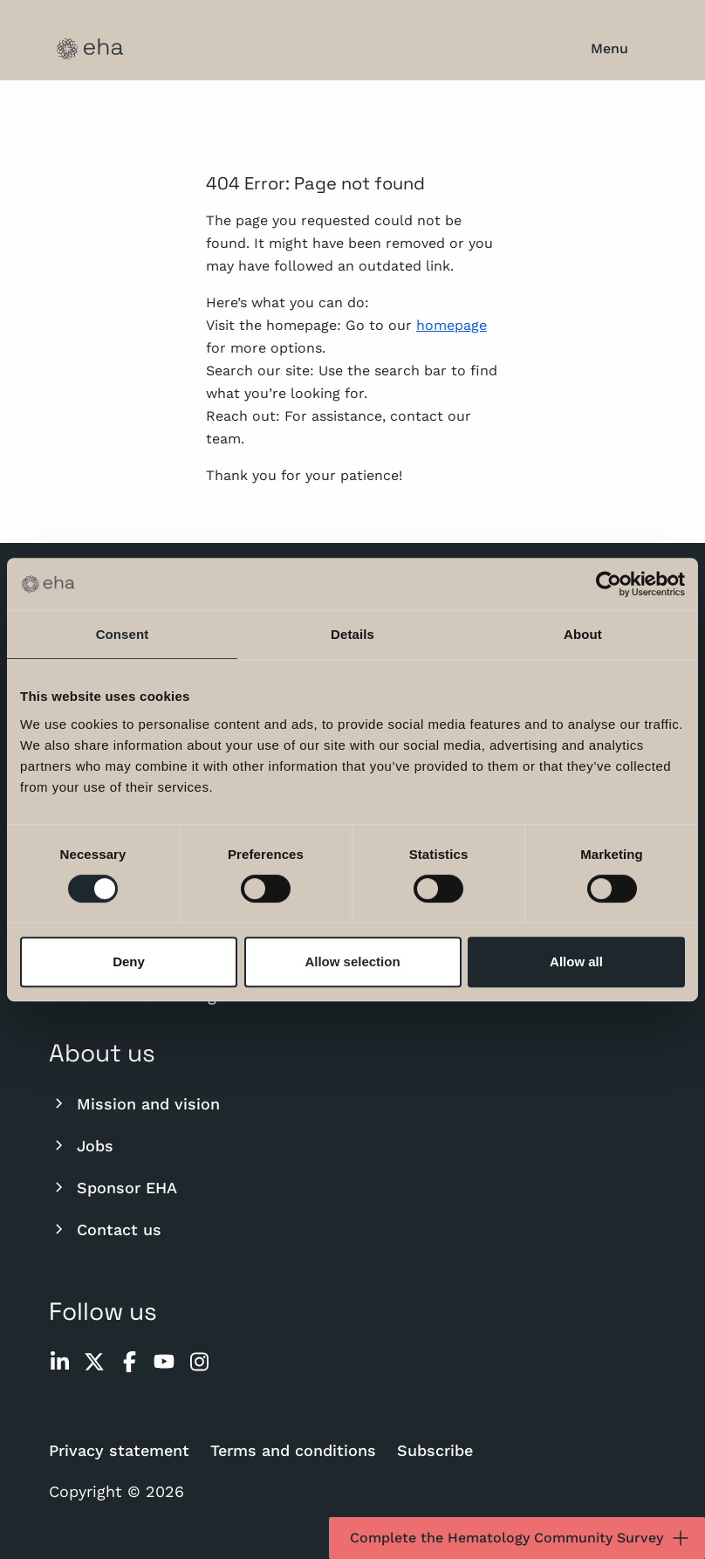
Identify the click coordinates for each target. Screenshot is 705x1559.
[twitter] (94, 1362)
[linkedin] (59, 1362)
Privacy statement (119, 1450)
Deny (129, 961)
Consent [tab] (122, 634)
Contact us (105, 1229)
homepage (451, 325)
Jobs (81, 1145)
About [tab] (583, 634)
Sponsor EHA (113, 1187)
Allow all (576, 961)
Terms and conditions (293, 1450)
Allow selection (352, 961)
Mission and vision (134, 1103)
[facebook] (129, 1362)
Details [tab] (352, 634)
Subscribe (435, 1450)
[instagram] (198, 1362)
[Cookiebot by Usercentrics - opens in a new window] (608, 584)
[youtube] (164, 1362)
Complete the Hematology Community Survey (520, 1538)
